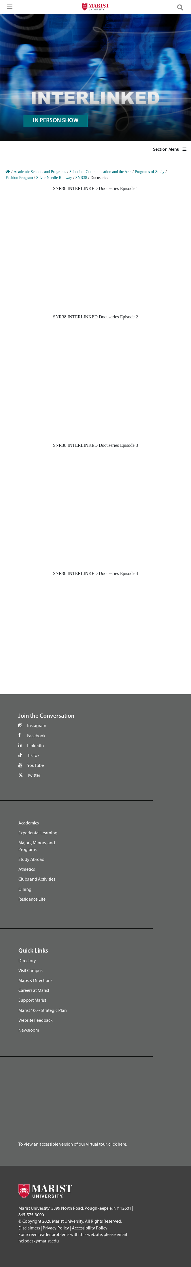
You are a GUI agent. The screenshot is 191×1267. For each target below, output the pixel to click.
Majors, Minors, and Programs (36, 846)
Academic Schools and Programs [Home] (40, 172)
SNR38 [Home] (81, 178)
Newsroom (28, 1030)
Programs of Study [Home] (149, 172)
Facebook (36, 735)
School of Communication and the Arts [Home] (100, 172)
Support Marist (32, 1000)
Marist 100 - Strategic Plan (42, 1010)
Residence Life (32, 899)
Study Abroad (31, 859)
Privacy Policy (56, 1228)
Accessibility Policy (90, 1228)
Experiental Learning (37, 832)
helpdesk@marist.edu (38, 1241)
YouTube (35, 765)
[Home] (8, 172)
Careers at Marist (33, 990)
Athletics (26, 869)
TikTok (33, 755)
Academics (28, 823)
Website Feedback (35, 1020)
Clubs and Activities (36, 879)
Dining (24, 889)
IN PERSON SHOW (55, 121)
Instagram (36, 725)
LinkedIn (35, 745)
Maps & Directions (35, 980)
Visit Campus (30, 970)
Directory (27, 960)
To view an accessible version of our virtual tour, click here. (72, 1144)
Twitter (33, 775)
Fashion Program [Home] (19, 178)
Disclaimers (29, 1228)
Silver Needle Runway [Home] (54, 178)
